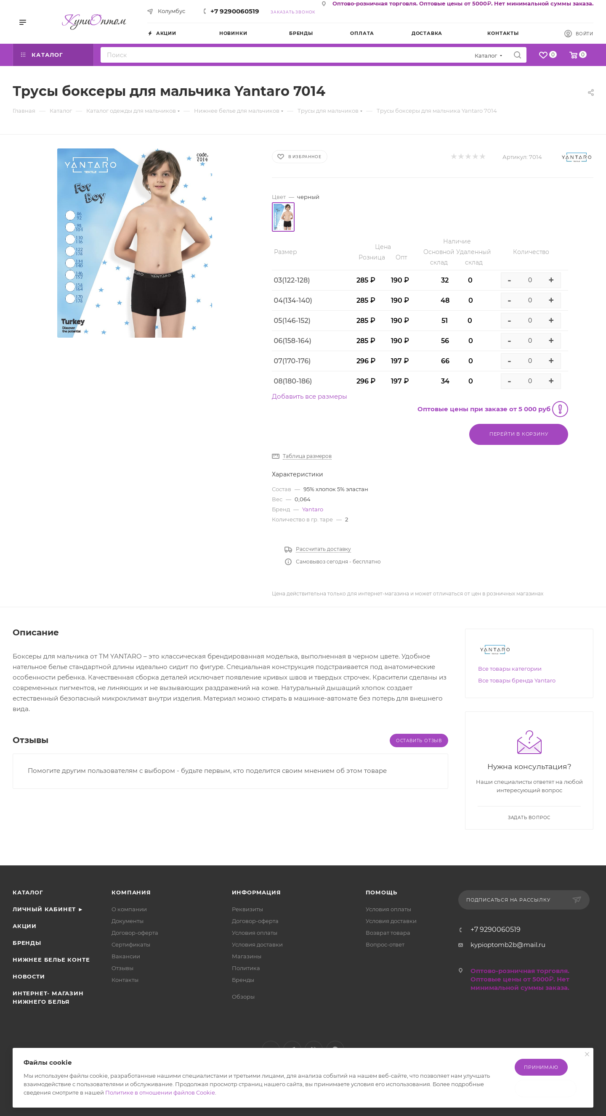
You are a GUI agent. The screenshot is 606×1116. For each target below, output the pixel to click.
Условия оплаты (254, 932)
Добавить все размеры (309, 396)
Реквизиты (247, 909)
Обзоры (243, 996)
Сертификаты (131, 944)
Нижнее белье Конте (51, 959)
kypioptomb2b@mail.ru (507, 945)
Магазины (246, 956)
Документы (128, 921)
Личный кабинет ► (48, 909)
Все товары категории (510, 668)
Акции (25, 926)
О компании (129, 909)
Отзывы (122, 968)
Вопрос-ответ (385, 944)
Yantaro (312, 509)
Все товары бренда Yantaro (517, 680)
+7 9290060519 (234, 11)
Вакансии (126, 956)
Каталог (28, 892)
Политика (246, 968)
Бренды (27, 942)
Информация (256, 892)
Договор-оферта (135, 932)
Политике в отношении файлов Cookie (160, 1092)
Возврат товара (388, 932)
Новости (29, 976)
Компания (131, 892)
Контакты (125, 979)
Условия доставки (257, 944)
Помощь (381, 892)
